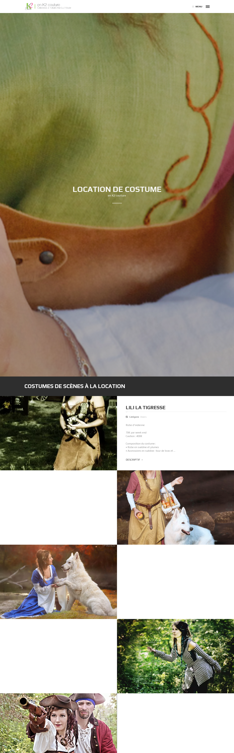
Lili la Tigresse (146, 407)
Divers (144, 417)
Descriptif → (135, 459)
